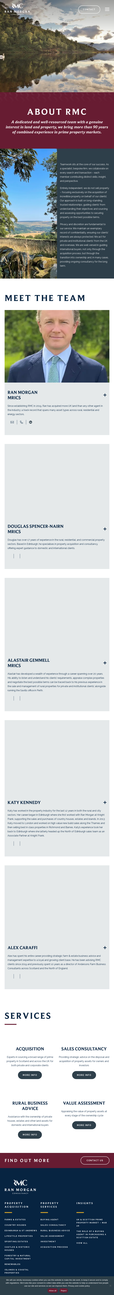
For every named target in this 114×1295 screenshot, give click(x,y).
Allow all (52, 1291)
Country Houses (15, 1225)
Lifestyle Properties (19, 1236)
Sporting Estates (16, 1242)
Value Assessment (52, 1236)
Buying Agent (50, 1220)
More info (30, 1087)
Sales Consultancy (53, 1225)
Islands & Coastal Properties (17, 1271)
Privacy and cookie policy (79, 1286)
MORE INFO (84, 1087)
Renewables (12, 1264)
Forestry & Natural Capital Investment (18, 1257)
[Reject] (110, 1285)
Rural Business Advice (55, 1231)
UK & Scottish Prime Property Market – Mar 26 (91, 1223)
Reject (63, 1291)
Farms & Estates (15, 1220)
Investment (48, 1242)
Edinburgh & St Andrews (21, 1231)
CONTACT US (95, 1160)
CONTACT (89, 9)
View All (82, 1243)
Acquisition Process (54, 1247)
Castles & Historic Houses (17, 1248)
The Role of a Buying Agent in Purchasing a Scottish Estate (91, 1234)
